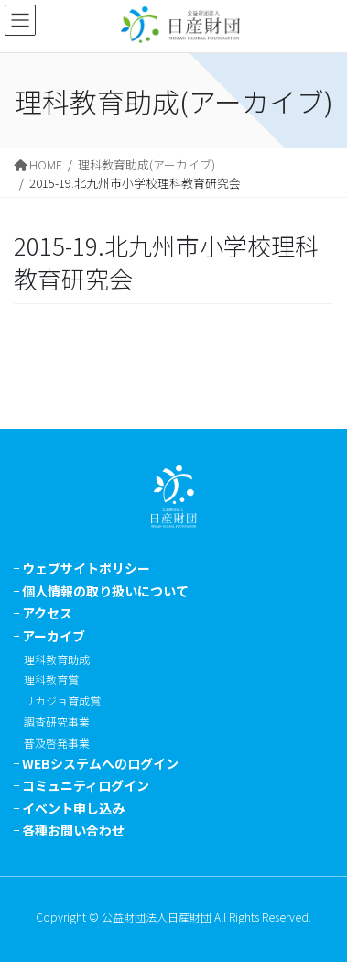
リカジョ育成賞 (62, 700)
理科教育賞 (51, 679)
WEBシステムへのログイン (100, 763)
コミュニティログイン (85, 785)
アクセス (47, 613)
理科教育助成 (57, 659)
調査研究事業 (57, 721)
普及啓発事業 (57, 742)
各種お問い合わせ (73, 830)
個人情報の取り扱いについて (105, 591)
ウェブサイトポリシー (86, 568)
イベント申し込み (73, 808)
